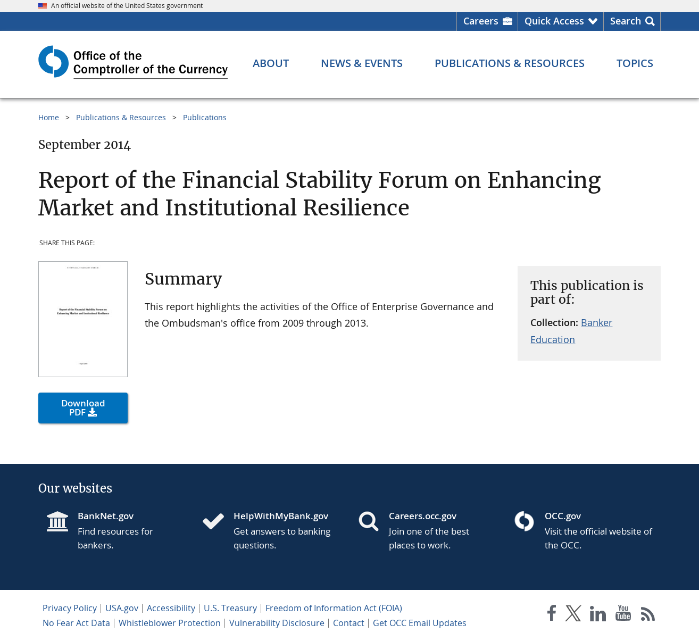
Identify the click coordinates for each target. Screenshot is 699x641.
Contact (348, 623)
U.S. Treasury (230, 608)
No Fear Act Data (76, 623)
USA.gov (121, 608)
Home (48, 117)
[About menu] (270, 63)
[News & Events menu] (361, 63)
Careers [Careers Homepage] (480, 20)
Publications (205, 117)
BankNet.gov (106, 516)
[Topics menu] (635, 63)
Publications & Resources (121, 117)
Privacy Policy (70, 608)
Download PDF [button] (83, 407)
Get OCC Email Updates (420, 623)
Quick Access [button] (554, 20)
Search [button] (625, 20)
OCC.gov (563, 516)
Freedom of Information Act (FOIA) (333, 608)
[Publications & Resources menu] (509, 63)
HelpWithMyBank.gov (281, 516)
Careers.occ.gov (422, 516)
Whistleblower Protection (170, 623)
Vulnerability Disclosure (276, 623)
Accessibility (171, 608)
